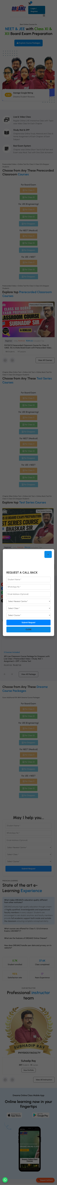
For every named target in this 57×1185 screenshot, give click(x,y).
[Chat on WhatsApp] (5, 1180)
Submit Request (28, 622)
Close (28, 629)
